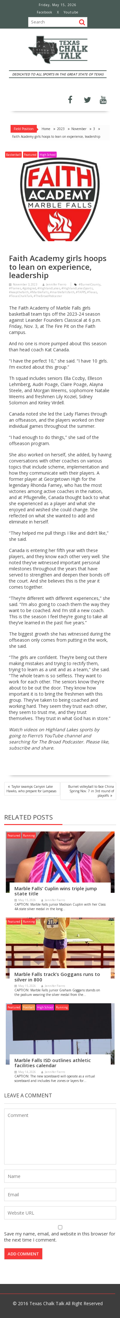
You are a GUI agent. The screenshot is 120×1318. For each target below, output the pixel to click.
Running (29, 835)
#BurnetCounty (89, 284)
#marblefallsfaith (62, 292)
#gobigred (29, 288)
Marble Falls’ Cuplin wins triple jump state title (55, 891)
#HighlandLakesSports (77, 288)
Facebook (44, 12)
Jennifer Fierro (54, 284)
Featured (30, 155)
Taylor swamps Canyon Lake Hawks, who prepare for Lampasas (31, 788)
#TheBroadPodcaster (48, 296)
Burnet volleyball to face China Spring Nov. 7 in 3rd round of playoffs (91, 791)
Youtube (71, 12)
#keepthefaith (19, 292)
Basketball (13, 155)
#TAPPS (81, 292)
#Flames (15, 288)
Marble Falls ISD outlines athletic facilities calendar (52, 1063)
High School (48, 155)
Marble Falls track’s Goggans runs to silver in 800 (57, 977)
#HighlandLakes (48, 288)
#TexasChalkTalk (20, 296)
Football (28, 1007)
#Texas (92, 292)
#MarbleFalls (39, 292)
